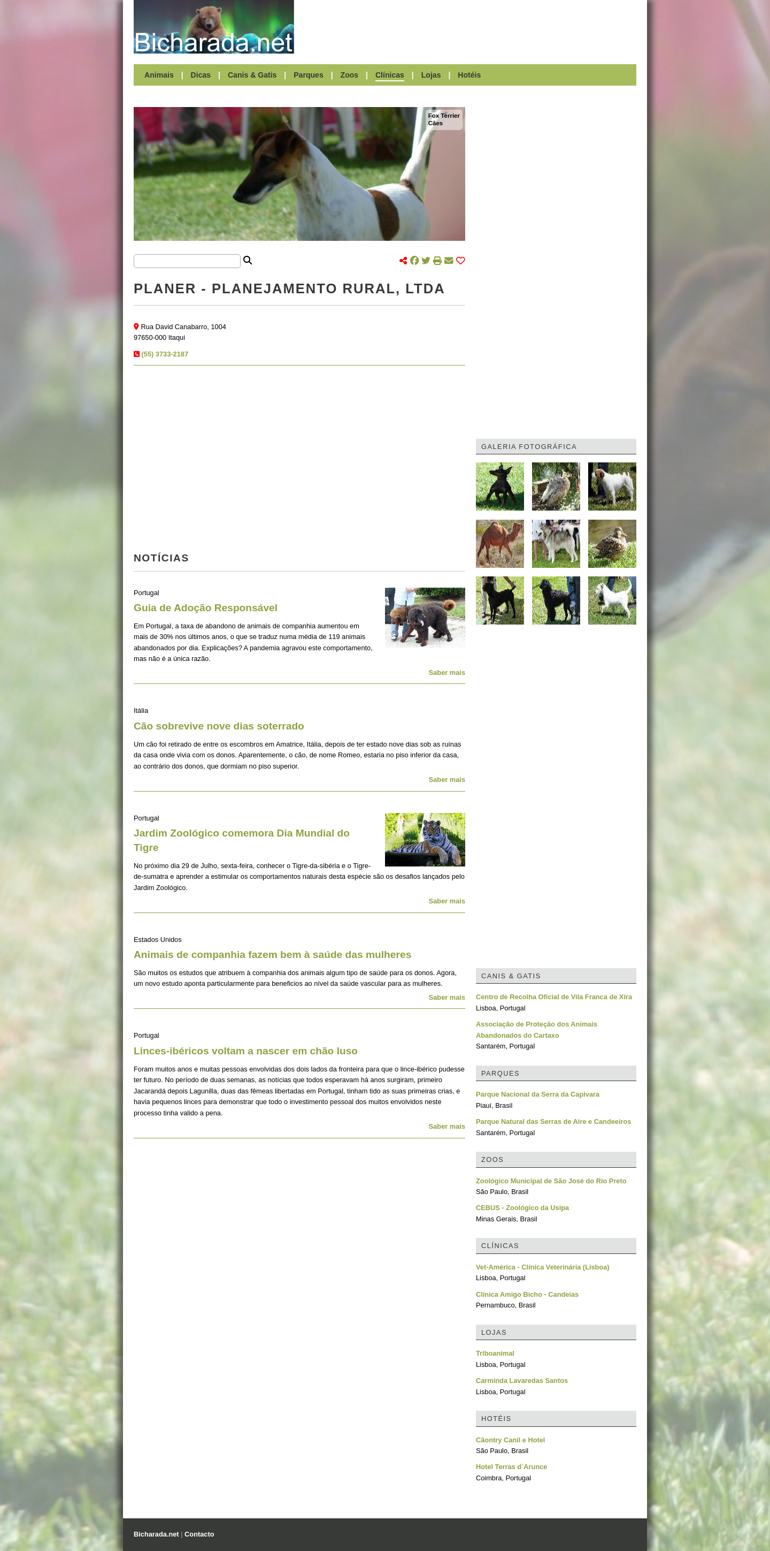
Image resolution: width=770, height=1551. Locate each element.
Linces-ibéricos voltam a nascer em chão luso (246, 1050)
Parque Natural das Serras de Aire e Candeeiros (553, 1121)
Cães (435, 123)
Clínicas (389, 75)
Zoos (350, 75)
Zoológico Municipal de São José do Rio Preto (551, 1181)
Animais (159, 75)
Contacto (199, 1534)
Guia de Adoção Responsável (206, 607)
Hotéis (469, 75)
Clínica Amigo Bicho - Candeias (527, 1294)
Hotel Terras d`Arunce (511, 1467)
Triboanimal (495, 1353)
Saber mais (447, 672)
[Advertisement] (470, 27)
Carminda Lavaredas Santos (522, 1381)
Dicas (201, 75)
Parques (309, 75)
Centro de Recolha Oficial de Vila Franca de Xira (554, 997)
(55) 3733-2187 (165, 354)
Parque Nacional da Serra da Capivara (537, 1094)
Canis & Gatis (252, 75)
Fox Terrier (444, 115)
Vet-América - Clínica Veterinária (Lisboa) (543, 1267)
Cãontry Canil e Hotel (510, 1440)
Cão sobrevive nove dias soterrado (219, 726)
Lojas (431, 75)
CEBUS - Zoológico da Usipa (522, 1208)
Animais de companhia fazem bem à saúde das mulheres (272, 954)
